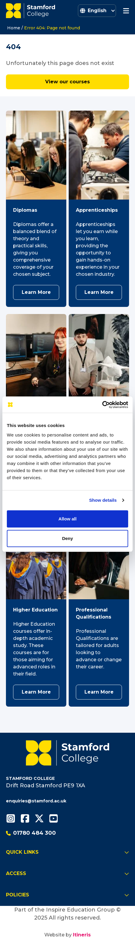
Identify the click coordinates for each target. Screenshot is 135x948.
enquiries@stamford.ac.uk (36, 801)
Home (13, 28)
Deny (67, 538)
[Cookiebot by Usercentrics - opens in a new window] (102, 405)
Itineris (82, 935)
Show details (103, 500)
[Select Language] (97, 10)
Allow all (68, 518)
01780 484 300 (31, 833)
